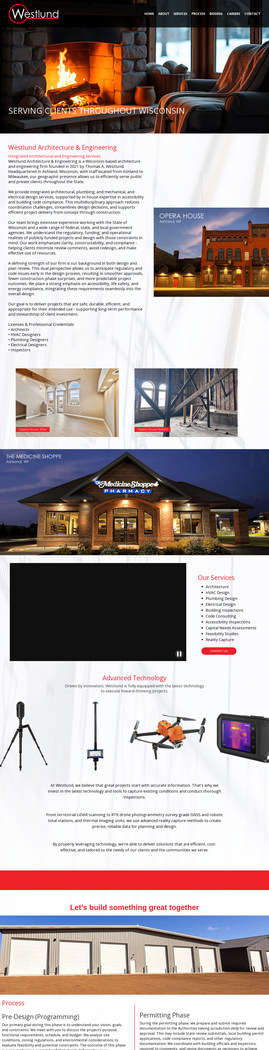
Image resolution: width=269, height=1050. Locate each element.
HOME (149, 14)
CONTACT (252, 14)
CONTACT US (219, 651)
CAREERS (233, 14)
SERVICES (180, 14)
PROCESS (198, 14)
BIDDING (216, 14)
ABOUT (163, 14)
